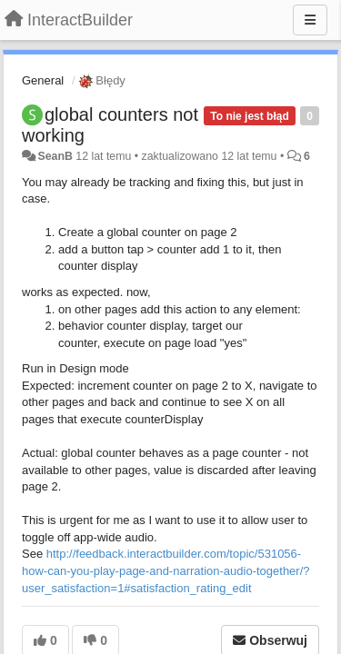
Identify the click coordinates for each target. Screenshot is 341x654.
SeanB (54, 156)
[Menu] (310, 20)
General (43, 80)
